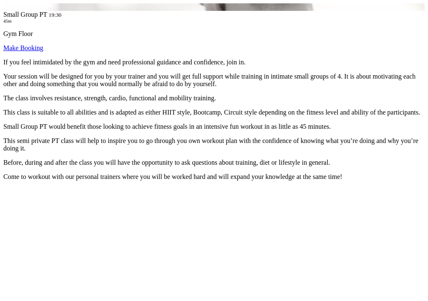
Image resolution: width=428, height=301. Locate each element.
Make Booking (23, 47)
